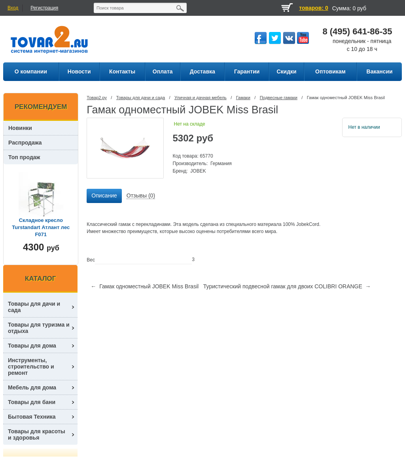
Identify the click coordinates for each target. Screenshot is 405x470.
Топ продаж (24, 157)
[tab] (104, 196)
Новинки (20, 128)
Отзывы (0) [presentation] (141, 195)
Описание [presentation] (104, 195)
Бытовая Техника (32, 417)
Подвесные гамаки (278, 97)
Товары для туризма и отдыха (39, 327)
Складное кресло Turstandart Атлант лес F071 (41, 227)
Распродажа (25, 142)
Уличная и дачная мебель (200, 97)
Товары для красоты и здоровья (36, 434)
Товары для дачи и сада (140, 97)
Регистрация (44, 8)
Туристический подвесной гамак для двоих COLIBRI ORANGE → (287, 286)
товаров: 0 (313, 8)
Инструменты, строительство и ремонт (31, 366)
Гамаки (243, 97)
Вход (13, 8)
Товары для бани (31, 402)
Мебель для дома (32, 387)
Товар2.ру (97, 97)
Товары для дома (32, 345)
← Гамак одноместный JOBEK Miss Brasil (145, 286)
